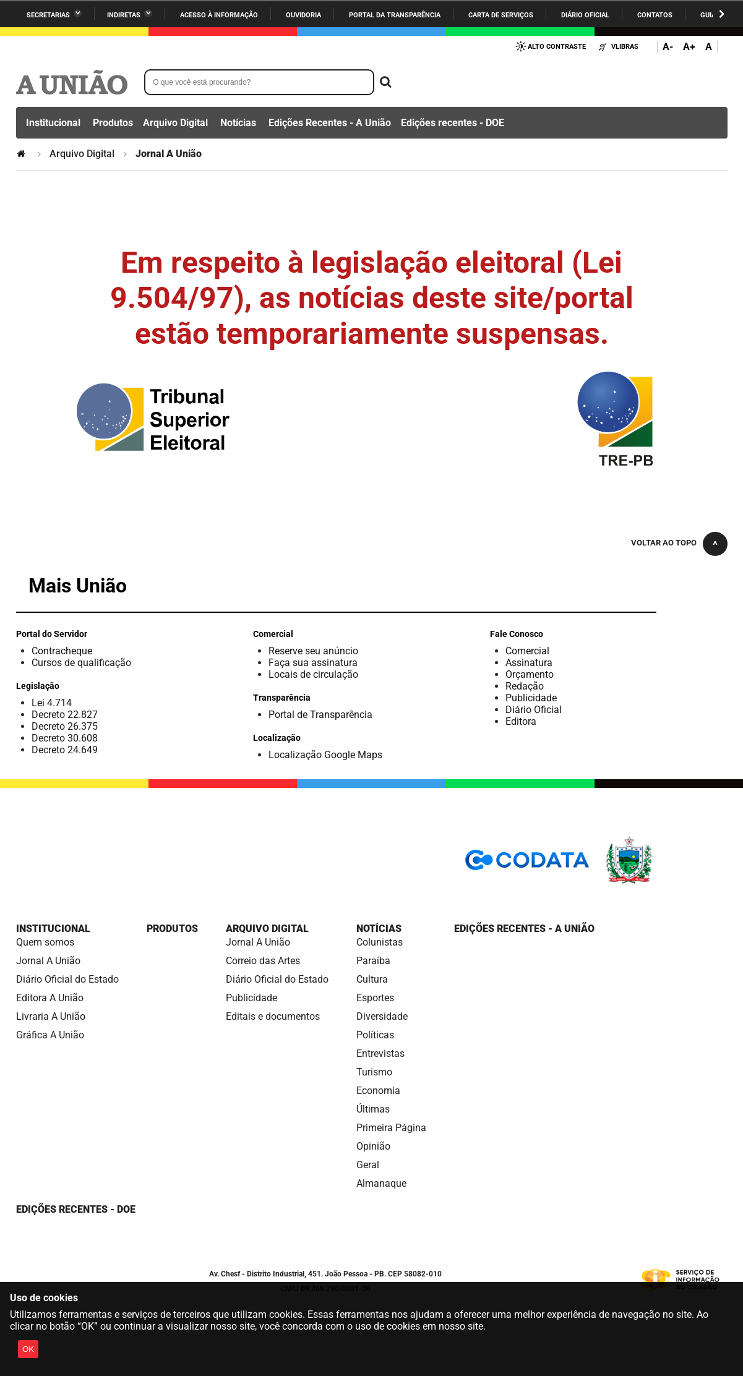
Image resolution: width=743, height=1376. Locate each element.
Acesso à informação (219, 15)
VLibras (624, 47)
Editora (520, 721)
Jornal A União (48, 961)
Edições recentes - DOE (452, 123)
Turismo (374, 1072)
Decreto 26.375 (65, 726)
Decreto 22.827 (65, 714)
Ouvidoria (303, 15)
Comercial (527, 651)
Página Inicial (22, 154)
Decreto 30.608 (65, 738)
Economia (378, 1090)
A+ (689, 47)
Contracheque (62, 651)
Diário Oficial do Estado (67, 979)
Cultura (372, 979)
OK (28, 1349)
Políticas (375, 1035)
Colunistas (379, 942)
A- (668, 47)
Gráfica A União (50, 1035)
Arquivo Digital (175, 123)
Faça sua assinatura (313, 663)
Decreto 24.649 (65, 750)
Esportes (375, 998)
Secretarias (48, 15)
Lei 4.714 (52, 703)
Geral (367, 1165)
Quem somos (45, 942)
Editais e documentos (273, 1016)
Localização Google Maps (325, 755)
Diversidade (382, 1016)
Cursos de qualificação (81, 663)
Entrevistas (380, 1053)
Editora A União (50, 998)
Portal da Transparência (394, 15)
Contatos (654, 15)
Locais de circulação (313, 674)
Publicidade (531, 698)
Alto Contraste (557, 47)
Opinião (373, 1146)
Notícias (238, 123)
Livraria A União (50, 1016)
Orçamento (529, 674)
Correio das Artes (263, 961)
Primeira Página (391, 1128)
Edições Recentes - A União (329, 123)
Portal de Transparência (320, 714)
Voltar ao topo (664, 542)
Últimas (373, 1109)
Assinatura (528, 663)
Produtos (113, 123)
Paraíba (373, 961)
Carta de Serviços (500, 15)
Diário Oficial (585, 15)
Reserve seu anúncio (313, 651)
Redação (524, 686)
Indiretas (123, 15)
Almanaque (381, 1183)
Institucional (53, 123)
